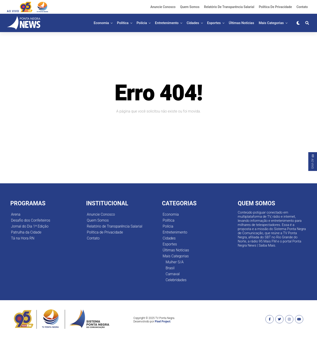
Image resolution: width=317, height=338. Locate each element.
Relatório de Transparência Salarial (229, 7)
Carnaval (173, 274)
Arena (15, 214)
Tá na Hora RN (22, 238)
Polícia (142, 23)
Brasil (170, 268)
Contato (302, 7)
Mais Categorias (271, 23)
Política (122, 23)
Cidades (193, 23)
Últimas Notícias (241, 23)
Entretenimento (167, 23)
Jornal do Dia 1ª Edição (29, 226)
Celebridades (176, 280)
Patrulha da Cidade (26, 232)
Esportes (214, 23)
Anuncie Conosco (163, 7)
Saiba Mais (267, 245)
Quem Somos (189, 7)
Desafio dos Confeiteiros (30, 220)
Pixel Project (162, 321)
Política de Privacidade (275, 7)
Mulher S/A (175, 262)
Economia (101, 23)
